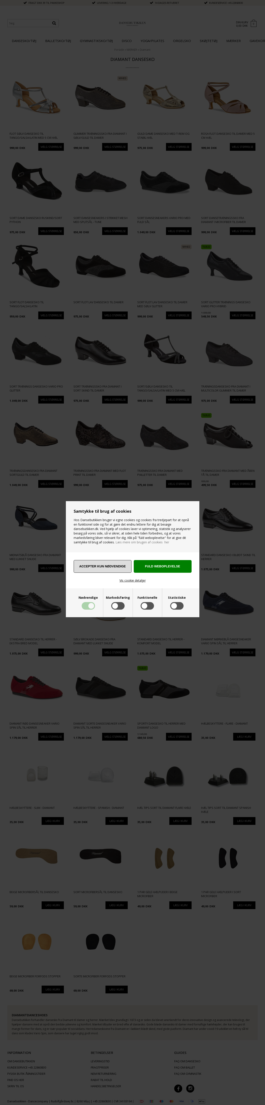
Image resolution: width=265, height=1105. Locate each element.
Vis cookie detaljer (132, 580)
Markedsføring (118, 597)
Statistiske (177, 597)
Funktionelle (147, 597)
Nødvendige (88, 597)
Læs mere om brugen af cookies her (142, 542)
